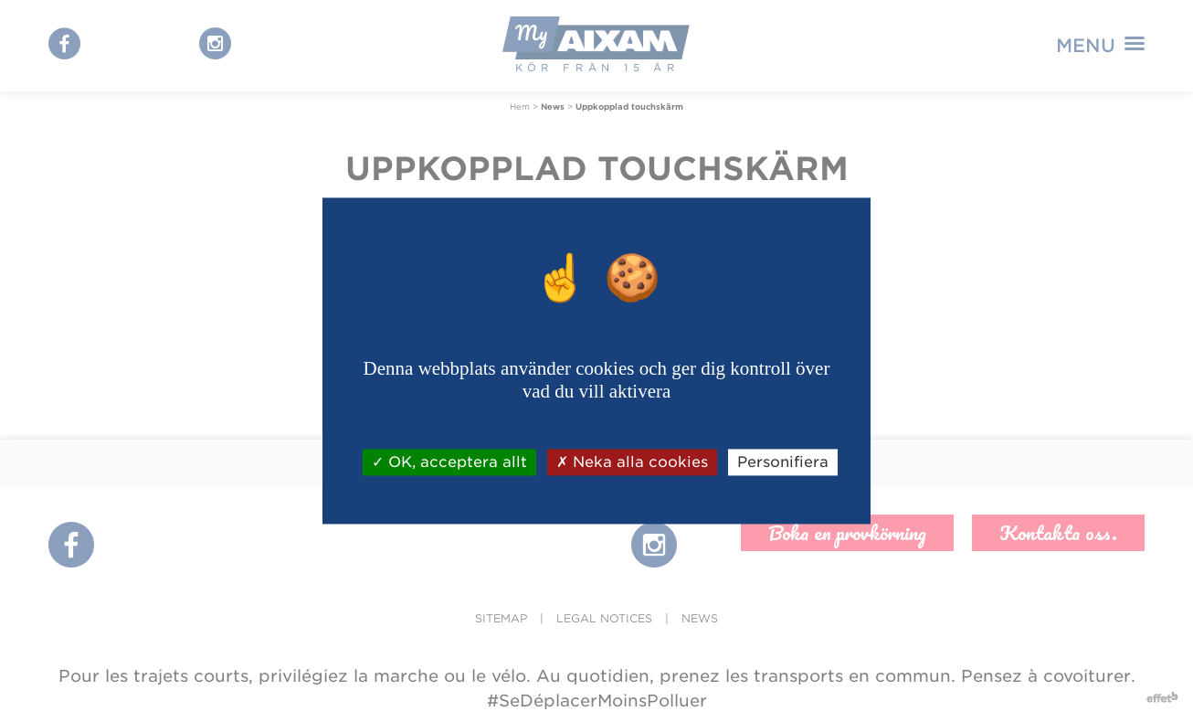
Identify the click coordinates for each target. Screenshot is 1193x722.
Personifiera (783, 462)
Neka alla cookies (632, 462)
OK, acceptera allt (449, 462)
